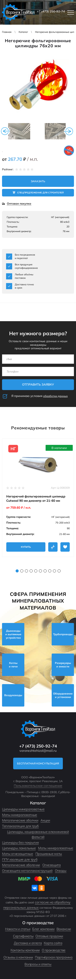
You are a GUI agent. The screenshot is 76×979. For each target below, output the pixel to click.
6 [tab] (40, 570)
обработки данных (55, 396)
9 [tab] (54, 570)
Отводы (60, 871)
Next (68, 131)
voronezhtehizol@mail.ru (38, 751)
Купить (26, 546)
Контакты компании (25, 950)
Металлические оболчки (20, 820)
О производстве (53, 950)
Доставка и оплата (28, 943)
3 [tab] (26, 570)
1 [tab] (17, 570)
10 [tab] (59, 570)
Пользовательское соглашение (38, 786)
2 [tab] (21, 570)
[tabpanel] (38, 498)
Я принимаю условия (39, 396)
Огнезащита (51, 865)
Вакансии (64, 929)
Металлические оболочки (21, 865)
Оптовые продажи (49, 936)
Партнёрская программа (53, 957)
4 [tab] (31, 570)
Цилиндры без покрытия (20, 842)
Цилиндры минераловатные (23, 809)
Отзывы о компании (18, 957)
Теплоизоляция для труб (20, 826)
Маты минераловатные (19, 815)
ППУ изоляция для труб (19, 859)
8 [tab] (49, 570)
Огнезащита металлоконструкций (27, 871)
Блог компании (43, 929)
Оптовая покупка (19, 203)
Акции (45, 820)
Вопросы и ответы (38, 964)
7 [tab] (45, 570)
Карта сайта (53, 943)
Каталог (23, 31)
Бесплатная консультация (38, 763)
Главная (7, 31)
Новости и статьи (17, 929)
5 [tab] (35, 570)
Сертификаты (23, 936)
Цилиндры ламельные (19, 848)
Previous (5, 131)
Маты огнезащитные (17, 854)
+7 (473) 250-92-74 (51, 11)
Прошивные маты (48, 854)
